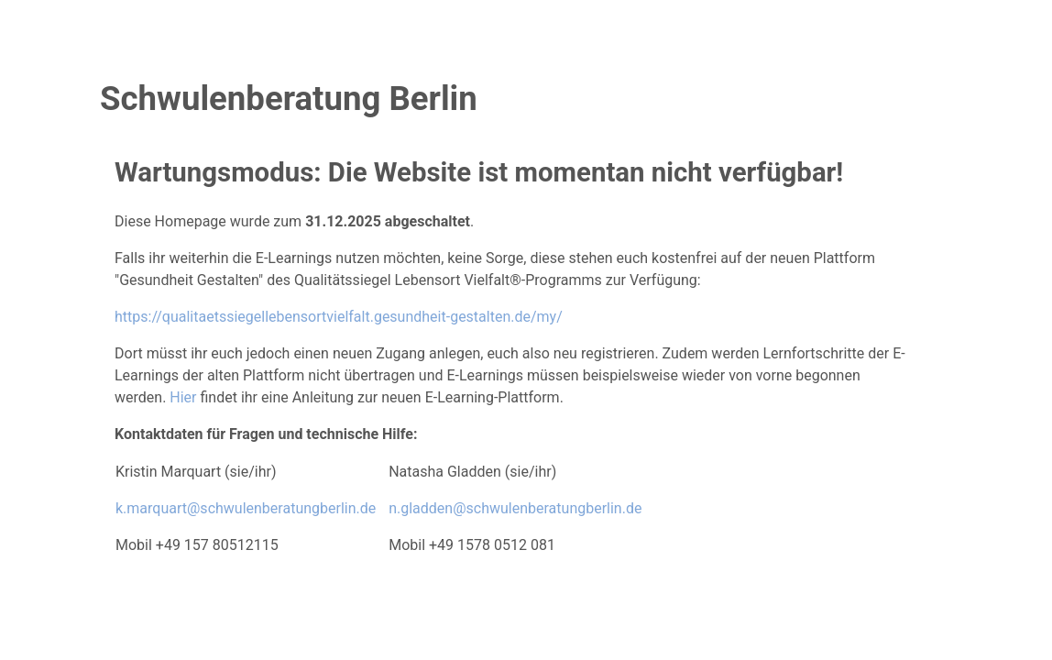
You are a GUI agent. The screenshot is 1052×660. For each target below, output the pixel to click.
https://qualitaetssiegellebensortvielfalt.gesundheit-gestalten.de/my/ (339, 316)
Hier (183, 397)
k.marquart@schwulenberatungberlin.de (245, 508)
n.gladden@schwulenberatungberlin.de (515, 508)
